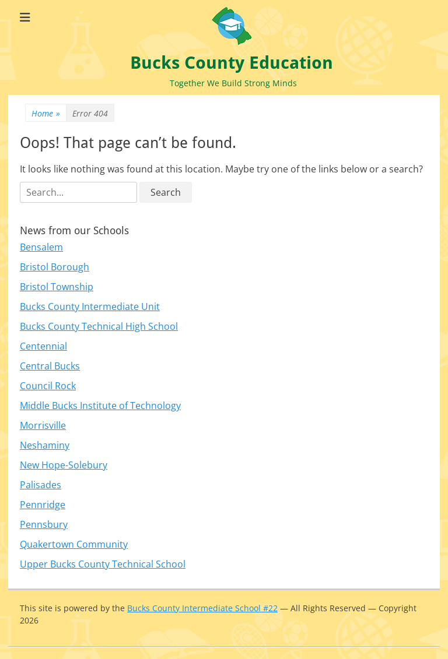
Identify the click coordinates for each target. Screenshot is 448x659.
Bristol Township (56, 286)
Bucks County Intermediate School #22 (202, 608)
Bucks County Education (231, 62)
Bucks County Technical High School (99, 326)
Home (46, 113)
